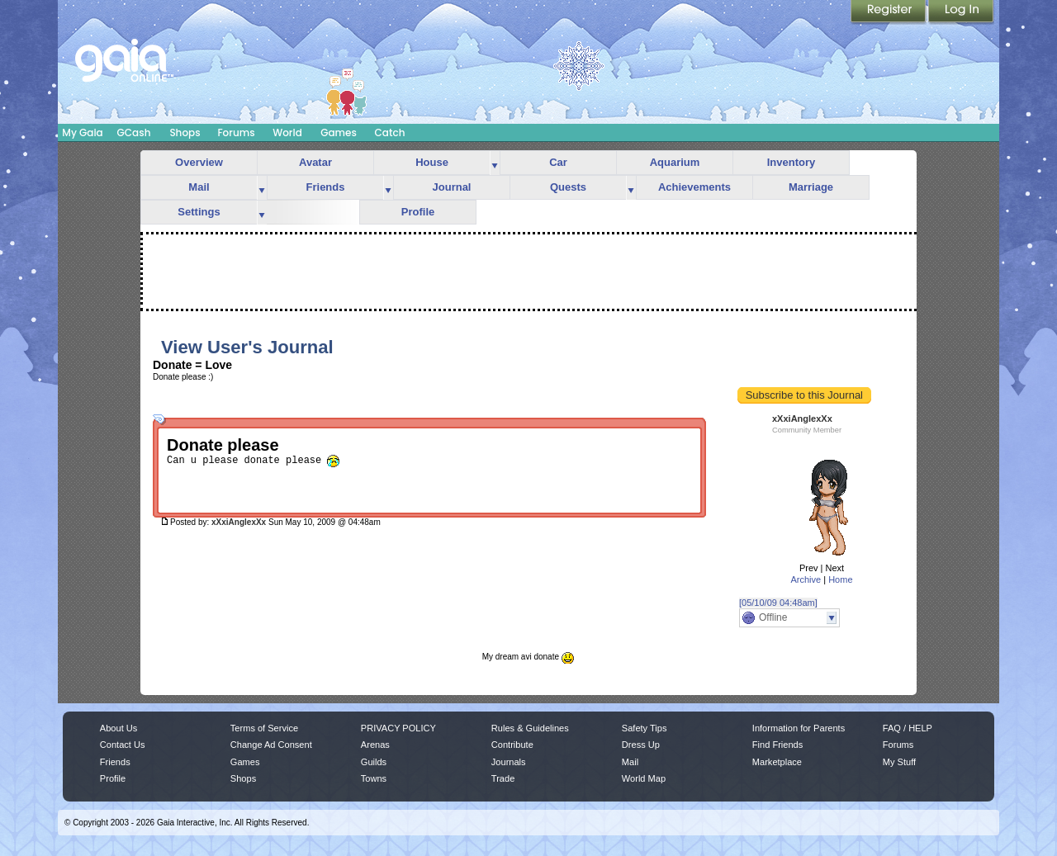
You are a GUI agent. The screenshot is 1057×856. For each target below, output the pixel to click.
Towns (373, 778)
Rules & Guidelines (530, 728)
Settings (199, 212)
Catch (390, 132)
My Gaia (82, 132)
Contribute (512, 745)
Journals (508, 762)
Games (338, 132)
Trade (502, 778)
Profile (417, 212)
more (495, 163)
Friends (325, 187)
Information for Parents (798, 728)
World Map (644, 778)
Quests (568, 187)
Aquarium (675, 162)
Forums (235, 132)
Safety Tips (644, 728)
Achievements (694, 187)
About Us (118, 728)
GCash (134, 132)
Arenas (375, 745)
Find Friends (777, 745)
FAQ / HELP (907, 728)
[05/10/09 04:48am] (778, 603)
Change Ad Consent (271, 745)
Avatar (315, 162)
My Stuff (899, 762)
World (287, 132)
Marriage (811, 187)
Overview (199, 162)
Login (961, 12)
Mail (198, 187)
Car (558, 162)
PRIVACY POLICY (398, 728)
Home (840, 579)
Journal (452, 187)
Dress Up (641, 745)
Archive (805, 579)
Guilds (373, 762)
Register (889, 12)
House (431, 162)
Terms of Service (264, 728)
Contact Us (122, 745)
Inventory (791, 162)
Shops (184, 132)
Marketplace (777, 762)
